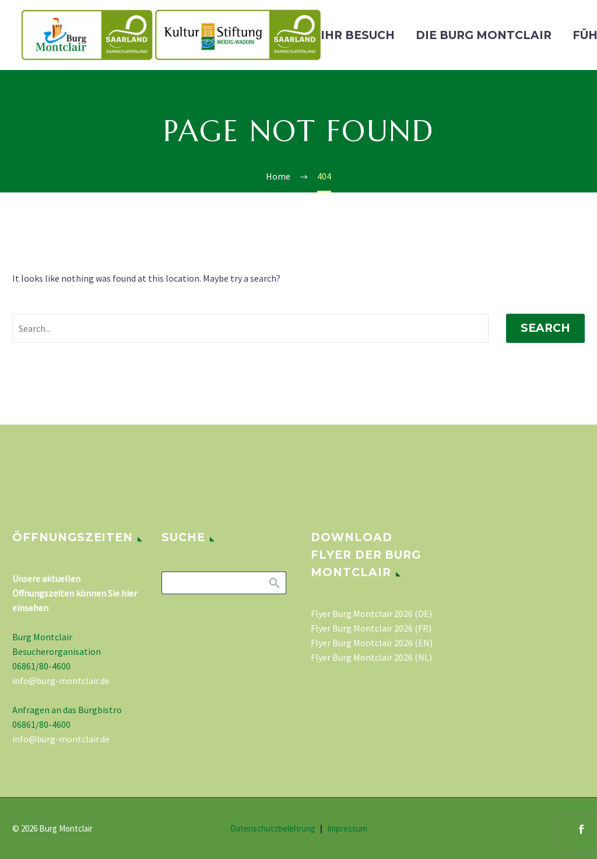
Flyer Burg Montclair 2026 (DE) (371, 613)
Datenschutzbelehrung (272, 829)
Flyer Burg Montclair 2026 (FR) (371, 628)
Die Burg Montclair (484, 35)
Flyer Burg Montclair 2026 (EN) (372, 642)
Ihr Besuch (358, 35)
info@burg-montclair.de (61, 680)
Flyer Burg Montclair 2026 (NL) (371, 657)
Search (545, 328)
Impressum (347, 829)
